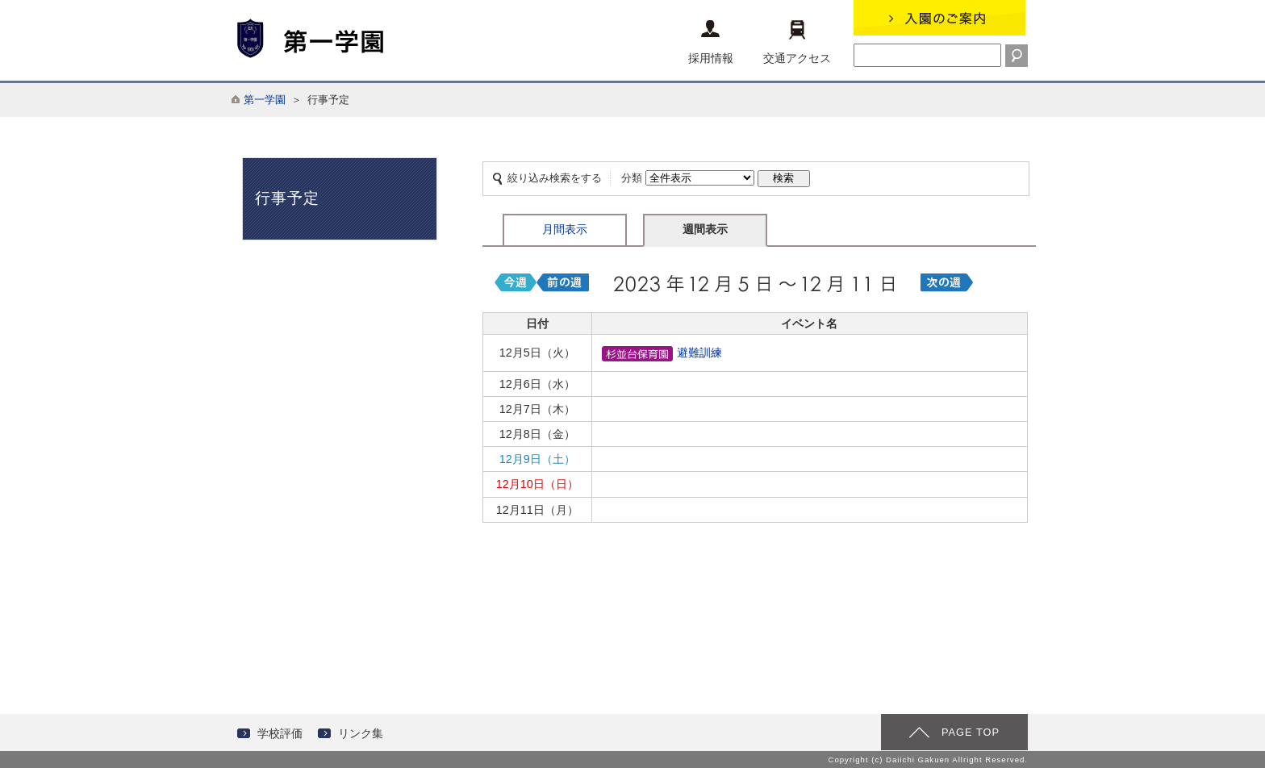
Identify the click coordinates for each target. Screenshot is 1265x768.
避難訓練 (662, 352)
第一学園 (265, 100)
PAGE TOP (970, 732)
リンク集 (360, 733)
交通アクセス (797, 42)
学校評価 (280, 733)
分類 (631, 178)
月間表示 (564, 229)
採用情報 (710, 42)
